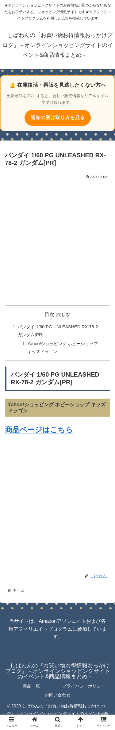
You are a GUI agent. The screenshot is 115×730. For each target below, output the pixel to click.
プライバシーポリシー (83, 686)
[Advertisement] (57, 241)
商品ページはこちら (39, 429)
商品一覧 (31, 686)
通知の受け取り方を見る (58, 117)
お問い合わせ (58, 694)
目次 (49, 314)
